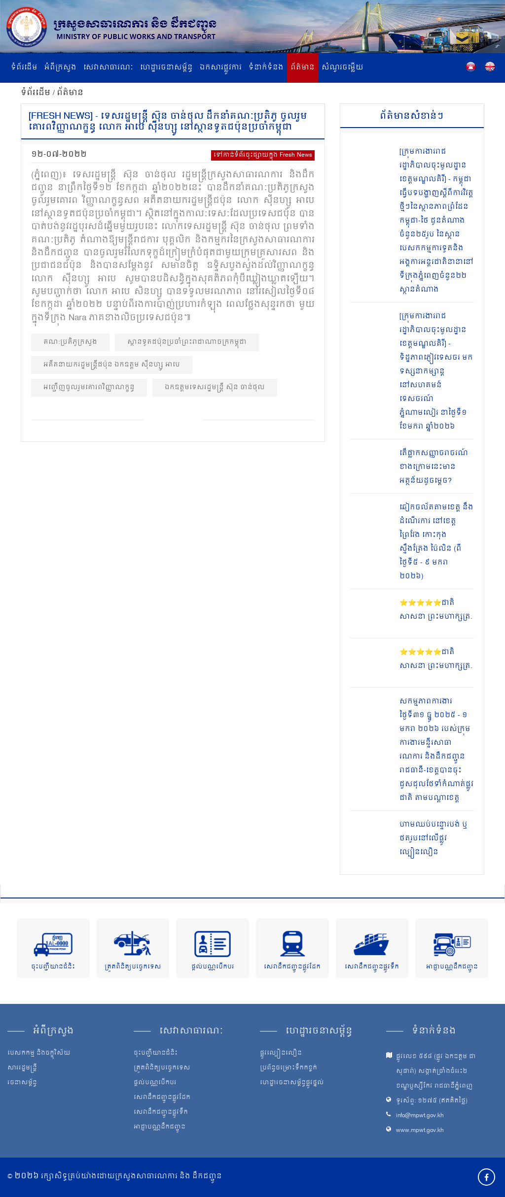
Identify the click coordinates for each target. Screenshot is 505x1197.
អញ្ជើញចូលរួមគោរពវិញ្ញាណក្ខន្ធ (89, 387)
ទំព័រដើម (24, 68)
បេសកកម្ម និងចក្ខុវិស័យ (39, 1053)
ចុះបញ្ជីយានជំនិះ (53, 967)
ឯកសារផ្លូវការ (221, 68)
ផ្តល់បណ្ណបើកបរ (212, 967)
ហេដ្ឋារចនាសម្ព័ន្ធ (166, 68)
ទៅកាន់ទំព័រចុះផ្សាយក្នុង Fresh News (263, 155)
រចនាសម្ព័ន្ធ (22, 1083)
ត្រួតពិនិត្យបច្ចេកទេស (133, 967)
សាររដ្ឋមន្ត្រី (22, 1068)
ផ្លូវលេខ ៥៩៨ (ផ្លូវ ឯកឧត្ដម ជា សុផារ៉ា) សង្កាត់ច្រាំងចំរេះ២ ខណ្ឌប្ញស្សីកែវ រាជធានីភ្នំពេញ (436, 1072)
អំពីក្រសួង (60, 68)
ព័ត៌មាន (302, 68)
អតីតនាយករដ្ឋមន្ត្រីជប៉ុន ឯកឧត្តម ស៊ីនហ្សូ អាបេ (111, 364)
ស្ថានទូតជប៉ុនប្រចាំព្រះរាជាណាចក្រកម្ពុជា (187, 342)
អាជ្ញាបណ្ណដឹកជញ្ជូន (452, 967)
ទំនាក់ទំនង (266, 68)
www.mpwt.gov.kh (420, 1131)
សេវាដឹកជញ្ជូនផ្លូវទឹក (372, 967)
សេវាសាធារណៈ (108, 68)
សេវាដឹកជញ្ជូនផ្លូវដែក (292, 967)
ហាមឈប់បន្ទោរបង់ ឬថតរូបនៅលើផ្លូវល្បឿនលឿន (433, 839)
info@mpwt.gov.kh (420, 1116)
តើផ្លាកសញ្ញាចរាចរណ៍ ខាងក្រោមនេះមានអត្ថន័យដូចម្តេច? (433, 467)
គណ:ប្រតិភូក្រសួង (70, 342)
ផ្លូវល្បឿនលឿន (281, 1053)
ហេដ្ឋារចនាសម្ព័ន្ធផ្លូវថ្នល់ (292, 1083)
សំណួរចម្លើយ (342, 68)
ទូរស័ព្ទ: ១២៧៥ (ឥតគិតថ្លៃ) (432, 1101)
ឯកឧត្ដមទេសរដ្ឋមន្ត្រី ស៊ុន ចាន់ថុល (215, 387)
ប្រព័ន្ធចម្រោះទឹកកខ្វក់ (288, 1068)
